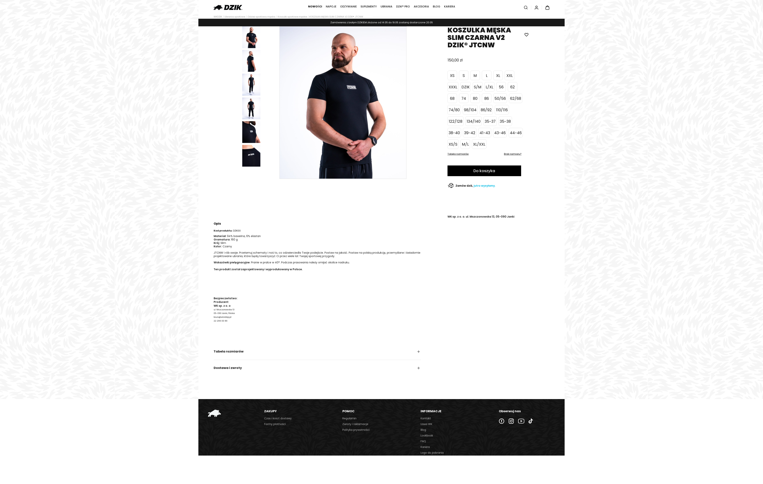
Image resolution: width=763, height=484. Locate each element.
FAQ (423, 441)
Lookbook (427, 435)
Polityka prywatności (355, 430)
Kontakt (426, 418)
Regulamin (349, 418)
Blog (423, 430)
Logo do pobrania (432, 453)
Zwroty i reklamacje (355, 424)
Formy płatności (275, 424)
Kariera (425, 447)
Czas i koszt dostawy (278, 418)
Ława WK (426, 424)
